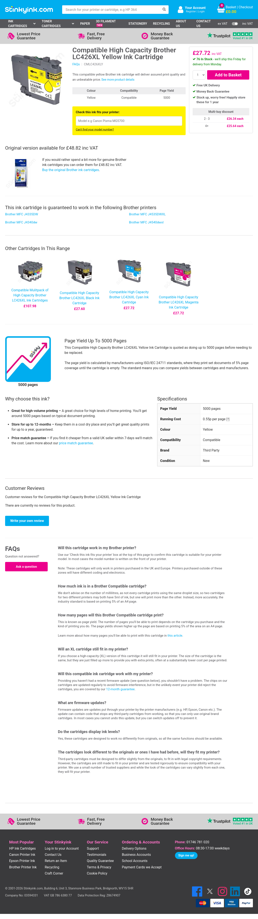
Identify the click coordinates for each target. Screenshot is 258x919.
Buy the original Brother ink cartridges (70, 170)
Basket (231, 7)
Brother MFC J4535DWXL (147, 214)
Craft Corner (54, 873)
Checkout (246, 7)
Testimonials (96, 855)
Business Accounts (136, 855)
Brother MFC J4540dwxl (146, 222)
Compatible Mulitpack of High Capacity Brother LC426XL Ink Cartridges (29, 295)
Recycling (161, 24)
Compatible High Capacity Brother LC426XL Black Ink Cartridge (79, 298)
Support (93, 848)
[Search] (164, 9)
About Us (181, 23)
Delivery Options (134, 848)
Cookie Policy (97, 873)
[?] (227, 419)
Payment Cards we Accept (142, 867)
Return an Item (56, 861)
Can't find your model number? (95, 129)
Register (191, 11)
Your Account (195, 8)
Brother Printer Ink (23, 867)
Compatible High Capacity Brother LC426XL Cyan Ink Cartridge (129, 297)
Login (201, 11)
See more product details (117, 79)
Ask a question (26, 567)
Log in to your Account (62, 848)
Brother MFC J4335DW (21, 214)
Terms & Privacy (99, 867)
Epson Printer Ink (22, 861)
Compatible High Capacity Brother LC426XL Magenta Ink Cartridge (178, 302)
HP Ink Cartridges (22, 848)
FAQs (76, 64)
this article (175, 635)
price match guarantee (76, 443)
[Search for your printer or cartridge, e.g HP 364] (111, 9)
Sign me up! (186, 855)
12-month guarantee (120, 689)
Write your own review (27, 521)
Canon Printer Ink (22, 855)
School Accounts (135, 861)
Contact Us (203, 23)
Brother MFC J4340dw (21, 222)
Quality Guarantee (100, 861)
